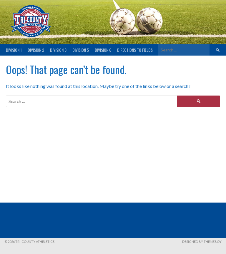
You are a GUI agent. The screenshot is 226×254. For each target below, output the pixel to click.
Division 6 (103, 50)
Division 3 (58, 50)
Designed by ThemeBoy (202, 241)
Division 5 (80, 50)
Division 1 (14, 50)
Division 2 (36, 50)
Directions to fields (135, 50)
